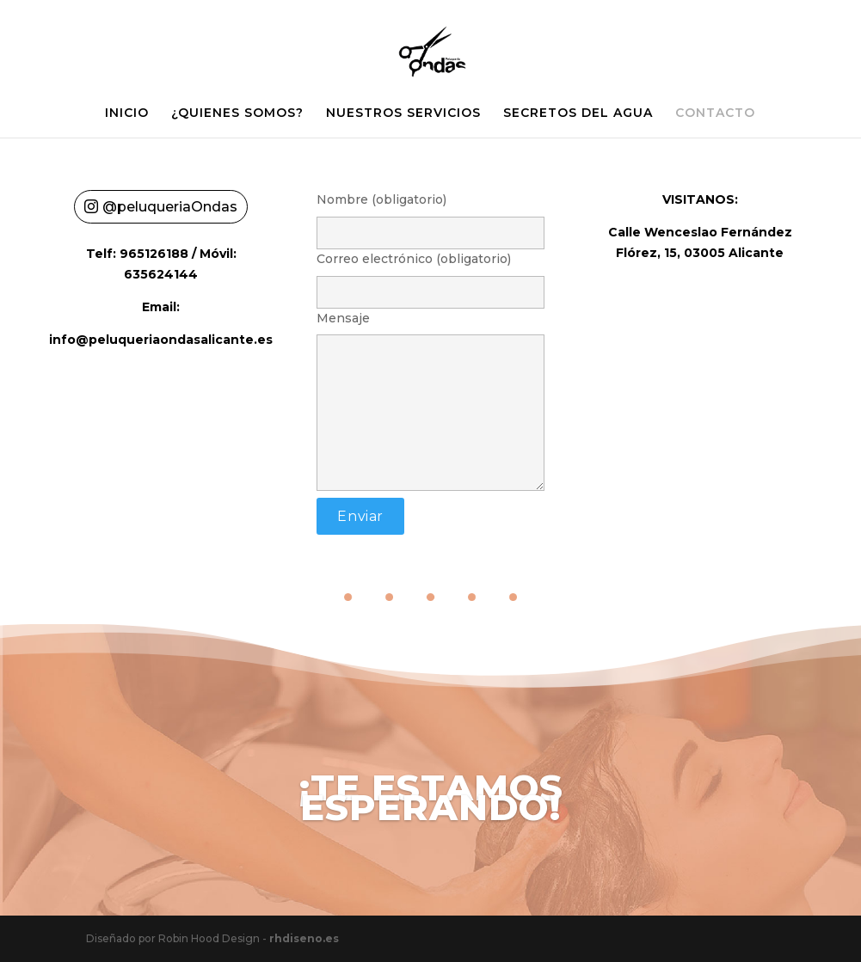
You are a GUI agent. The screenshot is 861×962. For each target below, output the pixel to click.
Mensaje (430, 402)
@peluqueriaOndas (169, 207)
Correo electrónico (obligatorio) (430, 275)
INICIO (127, 113)
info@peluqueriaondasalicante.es (161, 339)
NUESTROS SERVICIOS (403, 113)
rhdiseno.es (304, 938)
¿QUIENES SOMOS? (237, 113)
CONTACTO (715, 113)
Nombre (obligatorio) (430, 216)
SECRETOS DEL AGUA (578, 113)
